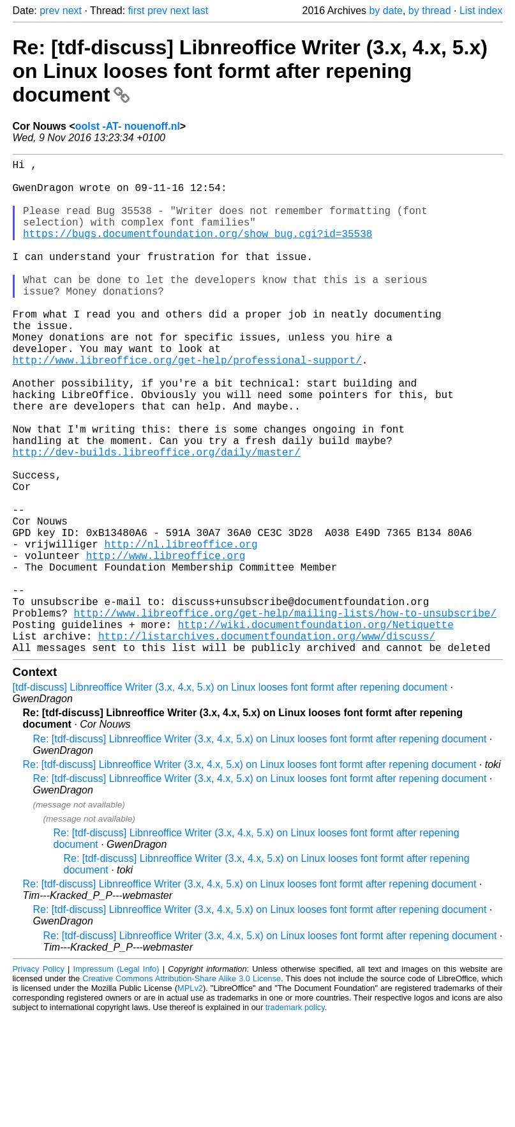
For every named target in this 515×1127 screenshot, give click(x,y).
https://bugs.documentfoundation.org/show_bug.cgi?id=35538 (197, 251)
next (72, 10)
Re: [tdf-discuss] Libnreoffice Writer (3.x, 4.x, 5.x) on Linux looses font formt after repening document (250, 71)
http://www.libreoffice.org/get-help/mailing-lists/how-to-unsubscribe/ (285, 715)
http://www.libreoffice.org (166, 645)
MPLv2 (190, 1098)
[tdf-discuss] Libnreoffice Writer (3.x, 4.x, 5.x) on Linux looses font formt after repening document (230, 797)
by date (385, 10)
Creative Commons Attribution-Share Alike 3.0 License (181, 1088)
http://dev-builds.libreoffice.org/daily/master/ (157, 518)
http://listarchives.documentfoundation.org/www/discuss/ (266, 743)
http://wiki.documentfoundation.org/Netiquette (316, 729)
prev (49, 10)
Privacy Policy (38, 1079)
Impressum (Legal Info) (116, 1079)
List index (481, 10)
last (200, 10)
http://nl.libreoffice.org (181, 631)
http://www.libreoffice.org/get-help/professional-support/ (187, 406)
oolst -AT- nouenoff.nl (127, 126)
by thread (429, 10)
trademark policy (295, 1117)
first (136, 10)
